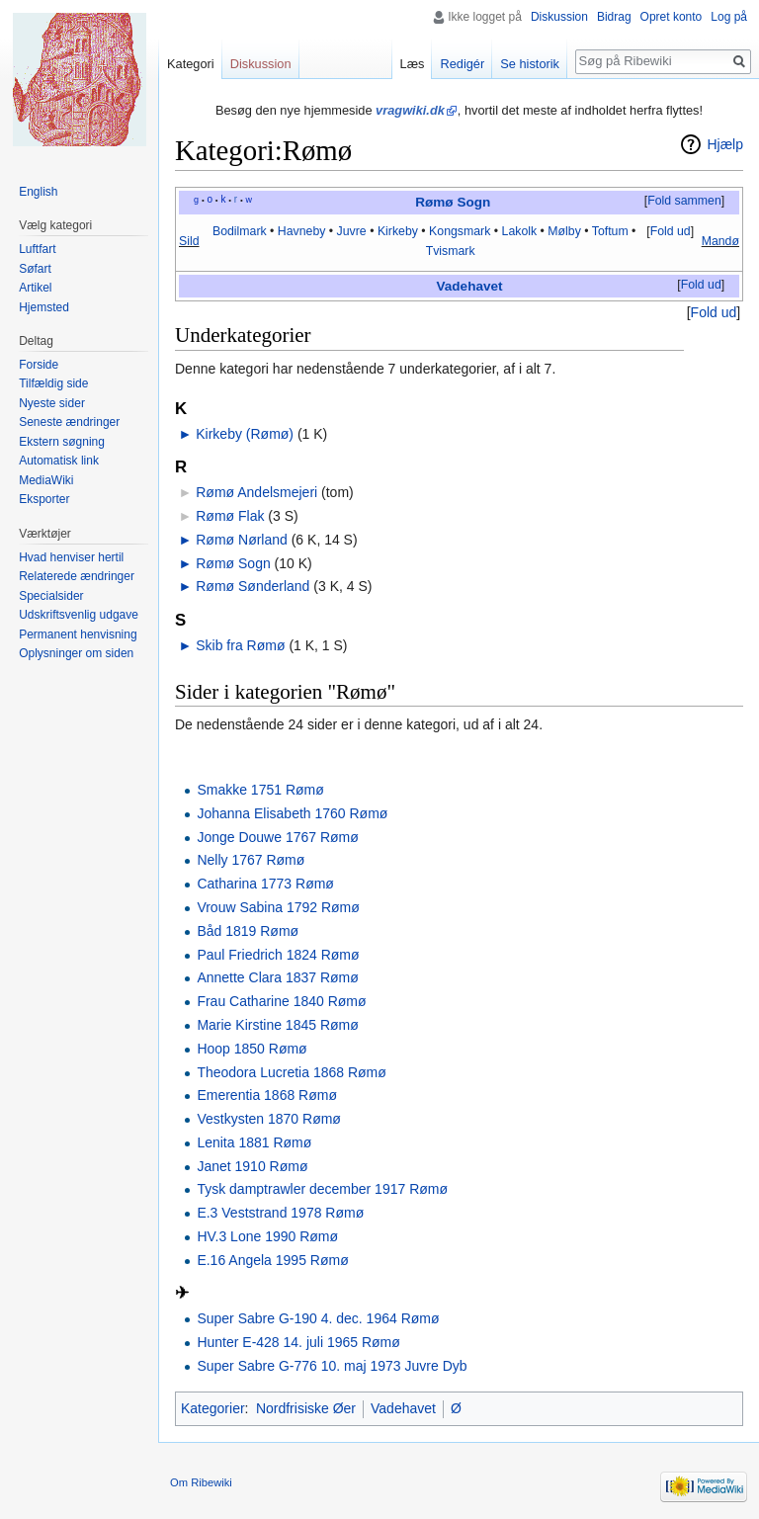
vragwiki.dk (410, 110)
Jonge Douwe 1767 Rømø (277, 837)
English (38, 192)
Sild (189, 241)
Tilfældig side (53, 383)
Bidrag (614, 17)
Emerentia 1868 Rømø (267, 1095)
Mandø (720, 241)
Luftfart (37, 249)
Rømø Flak (230, 516)
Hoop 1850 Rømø (251, 1048)
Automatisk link (59, 460)
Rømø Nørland (242, 540)
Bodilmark (239, 231)
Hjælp (725, 144)
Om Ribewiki (201, 1482)
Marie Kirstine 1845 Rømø (277, 1025)
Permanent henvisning (77, 634)
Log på (729, 17)
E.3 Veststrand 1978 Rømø (280, 1213)
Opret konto (671, 17)
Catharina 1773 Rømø (265, 883)
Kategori (190, 63)
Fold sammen (684, 201)
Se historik (529, 63)
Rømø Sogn (452, 202)
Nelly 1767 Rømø (250, 860)
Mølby (564, 231)
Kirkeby (398, 231)
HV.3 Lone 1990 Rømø (267, 1236)
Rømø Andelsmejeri (256, 492)
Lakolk (520, 231)
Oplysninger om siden (76, 653)
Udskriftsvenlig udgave (78, 615)
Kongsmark (459, 231)
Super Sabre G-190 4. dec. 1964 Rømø (318, 1318)
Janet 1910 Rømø (252, 1166)
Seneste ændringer (69, 422)
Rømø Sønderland (252, 586)
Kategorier (213, 1408)
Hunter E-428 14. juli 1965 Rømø (298, 1342)
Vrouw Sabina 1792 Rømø (278, 907)
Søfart (35, 269)
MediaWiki (46, 480)
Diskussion (559, 17)
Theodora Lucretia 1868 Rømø (291, 1072)
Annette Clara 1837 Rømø (277, 977)
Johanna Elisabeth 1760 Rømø (292, 813)
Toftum (610, 231)
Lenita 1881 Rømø (254, 1142)
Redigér (462, 63)
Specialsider (51, 596)
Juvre (352, 231)
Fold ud (670, 231)
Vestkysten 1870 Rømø (269, 1119)
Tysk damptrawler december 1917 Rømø (322, 1189)
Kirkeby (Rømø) (245, 434)
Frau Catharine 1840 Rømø (281, 1001)
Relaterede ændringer (76, 576)
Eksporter (44, 499)
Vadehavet (470, 286)
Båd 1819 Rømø (247, 931)
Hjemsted (44, 307)
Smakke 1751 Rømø (260, 790)
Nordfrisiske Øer (306, 1408)
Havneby (302, 231)
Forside (38, 365)
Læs (412, 63)
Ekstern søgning (62, 442)
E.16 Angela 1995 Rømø (272, 1260)
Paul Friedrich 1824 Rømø (278, 955)
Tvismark (450, 251)
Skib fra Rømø (240, 645)
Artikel (35, 288)
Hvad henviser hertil (71, 557)
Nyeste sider (52, 403)
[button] (683, 201)
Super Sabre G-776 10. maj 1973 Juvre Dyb (331, 1366)
